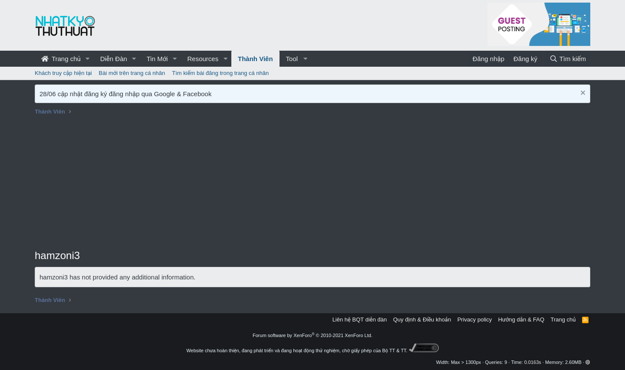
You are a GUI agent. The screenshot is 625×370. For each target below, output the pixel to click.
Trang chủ (61, 58)
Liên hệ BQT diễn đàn (359, 319)
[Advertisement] (312, 183)
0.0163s (532, 362)
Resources (202, 58)
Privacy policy (474, 319)
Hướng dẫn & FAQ (521, 319)
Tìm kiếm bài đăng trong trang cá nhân (220, 73)
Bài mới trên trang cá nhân (132, 73)
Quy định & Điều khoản (422, 319)
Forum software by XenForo (312, 335)
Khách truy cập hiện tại (63, 73)
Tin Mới (157, 58)
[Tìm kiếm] (567, 59)
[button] (88, 59)
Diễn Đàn (113, 58)
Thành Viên (255, 58)
